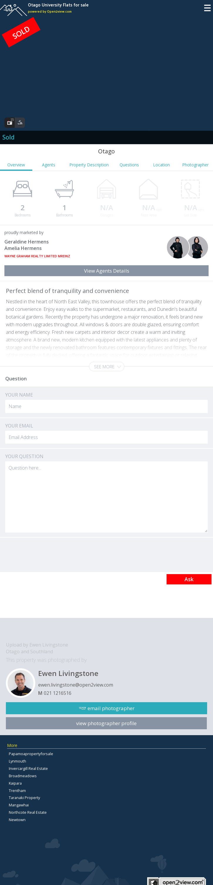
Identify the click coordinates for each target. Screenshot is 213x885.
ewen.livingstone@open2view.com (75, 685)
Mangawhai (19, 805)
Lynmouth (17, 761)
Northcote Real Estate (28, 812)
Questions (129, 165)
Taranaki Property (24, 797)
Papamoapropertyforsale (31, 753)
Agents (48, 165)
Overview (16, 165)
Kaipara (15, 783)
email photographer (111, 708)
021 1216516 (57, 693)
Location (161, 165)
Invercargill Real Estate (28, 768)
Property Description (89, 165)
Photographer (195, 165)
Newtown (17, 819)
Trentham (17, 790)
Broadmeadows (23, 775)
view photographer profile (106, 723)
